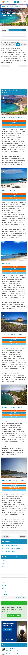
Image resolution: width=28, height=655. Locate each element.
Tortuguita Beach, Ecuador (12, 334)
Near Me (11, 30)
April (3, 570)
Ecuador (17, 6)
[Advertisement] (14, 78)
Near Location (18, 30)
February (4, 563)
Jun (3, 44)
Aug (10, 44)
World (3, 6)
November (4, 591)
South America (10, 6)
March (3, 566)
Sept (14, 44)
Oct (18, 44)
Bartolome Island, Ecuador (12, 117)
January (4, 560)
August (3, 582)
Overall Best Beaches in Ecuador (18, 532)
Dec (25, 44)
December (4, 594)
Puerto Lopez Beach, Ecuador (13, 480)
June (3, 576)
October (4, 588)
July (3, 579)
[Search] (14, 35)
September (4, 585)
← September (5, 66)
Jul (6, 44)
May (3, 573)
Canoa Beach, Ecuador (10, 263)
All (24, 30)
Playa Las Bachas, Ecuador (12, 190)
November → (23, 66)
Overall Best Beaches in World (9, 551)
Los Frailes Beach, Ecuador (12, 407)
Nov (21, 44)
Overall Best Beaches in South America (11, 548)
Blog (3, 645)
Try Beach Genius (14, 615)
